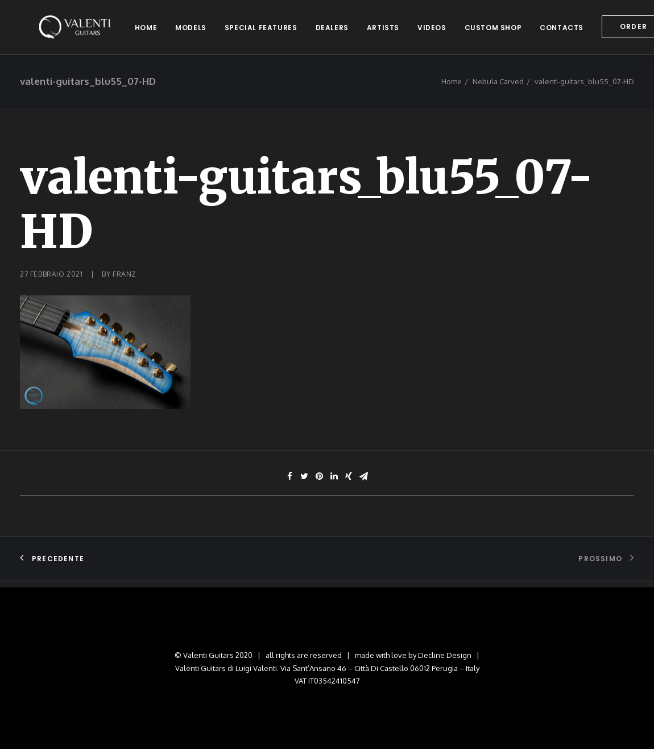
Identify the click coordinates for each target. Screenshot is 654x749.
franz (124, 281)
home (146, 31)
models (191, 31)
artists (383, 31)
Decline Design (444, 655)
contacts (562, 31)
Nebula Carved (498, 88)
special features (261, 31)
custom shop (494, 31)
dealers (332, 31)
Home (451, 88)
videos (432, 31)
